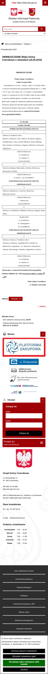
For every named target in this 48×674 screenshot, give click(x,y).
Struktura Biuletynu (24, 587)
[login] (24, 415)
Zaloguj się (24, 433)
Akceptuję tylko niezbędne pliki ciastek (24, 663)
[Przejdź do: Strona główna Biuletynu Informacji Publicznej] (2, 44)
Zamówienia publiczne (24, 579)
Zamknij (24, 669)
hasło (8, 421)
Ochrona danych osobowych (24, 651)
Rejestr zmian (24, 612)
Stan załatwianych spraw (24, 571)
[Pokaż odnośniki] (3, 3)
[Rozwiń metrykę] (16, 299)
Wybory (27, 44)
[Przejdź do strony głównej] (24, 16)
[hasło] (24, 425)
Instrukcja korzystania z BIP (24, 604)
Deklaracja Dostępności (24, 620)
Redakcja (24, 596)
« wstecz (42, 306)
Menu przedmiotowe (13, 44)
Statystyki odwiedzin (24, 629)
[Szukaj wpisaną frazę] (41, 29)
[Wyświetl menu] (45, 3)
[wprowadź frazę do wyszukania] (20, 29)
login (8, 412)
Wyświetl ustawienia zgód (24, 656)
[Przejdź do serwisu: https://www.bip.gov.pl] (24, 3)
